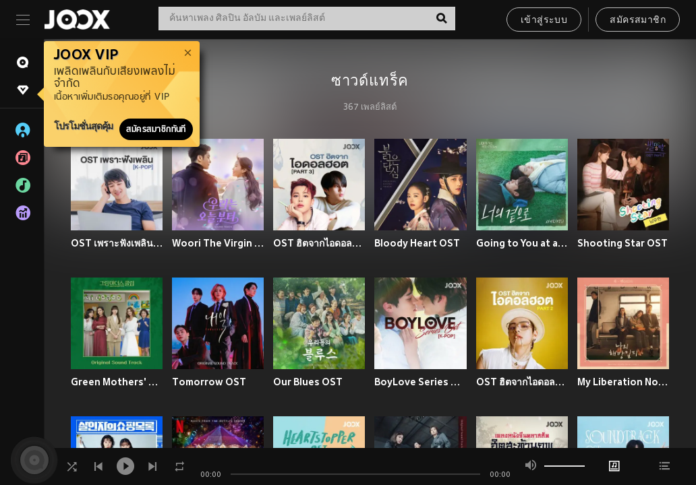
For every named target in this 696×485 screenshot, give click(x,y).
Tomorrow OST (209, 382)
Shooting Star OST (622, 243)
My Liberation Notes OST (623, 382)
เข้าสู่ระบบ (544, 20)
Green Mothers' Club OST (117, 382)
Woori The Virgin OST (218, 243)
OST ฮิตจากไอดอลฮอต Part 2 (522, 382)
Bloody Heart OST (417, 243)
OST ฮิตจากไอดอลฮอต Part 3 (319, 243)
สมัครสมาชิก (638, 20)
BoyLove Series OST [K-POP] (420, 382)
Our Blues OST (308, 382)
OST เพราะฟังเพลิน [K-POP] (117, 243)
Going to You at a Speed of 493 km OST (522, 243)
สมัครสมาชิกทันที (156, 129)
